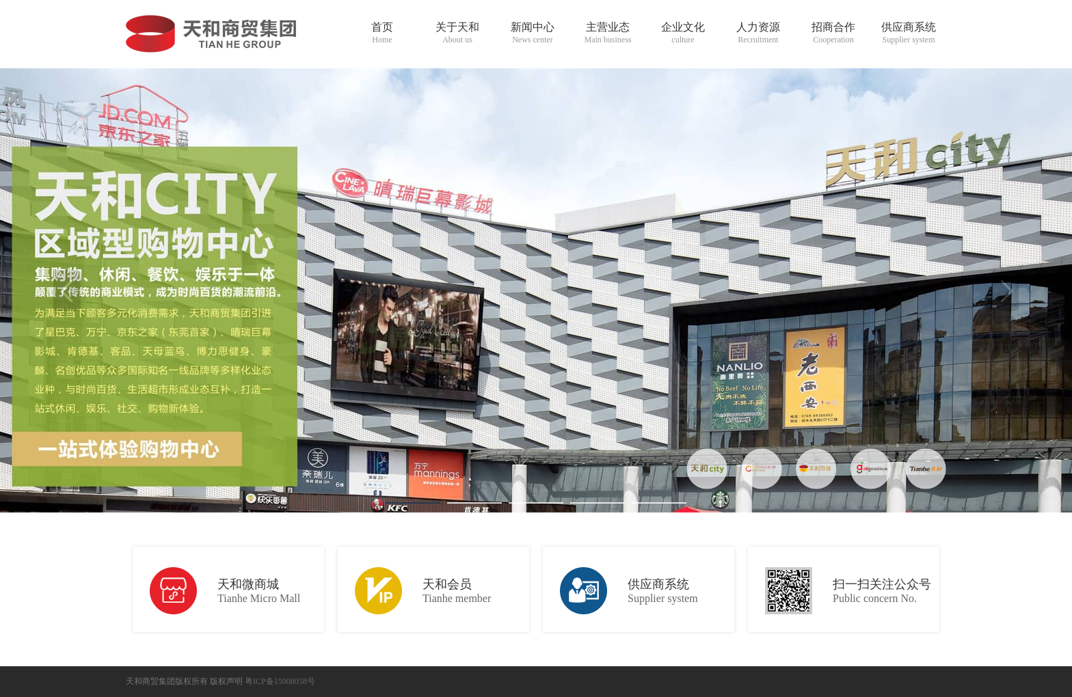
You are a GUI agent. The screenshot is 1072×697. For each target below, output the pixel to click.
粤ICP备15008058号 (280, 681)
